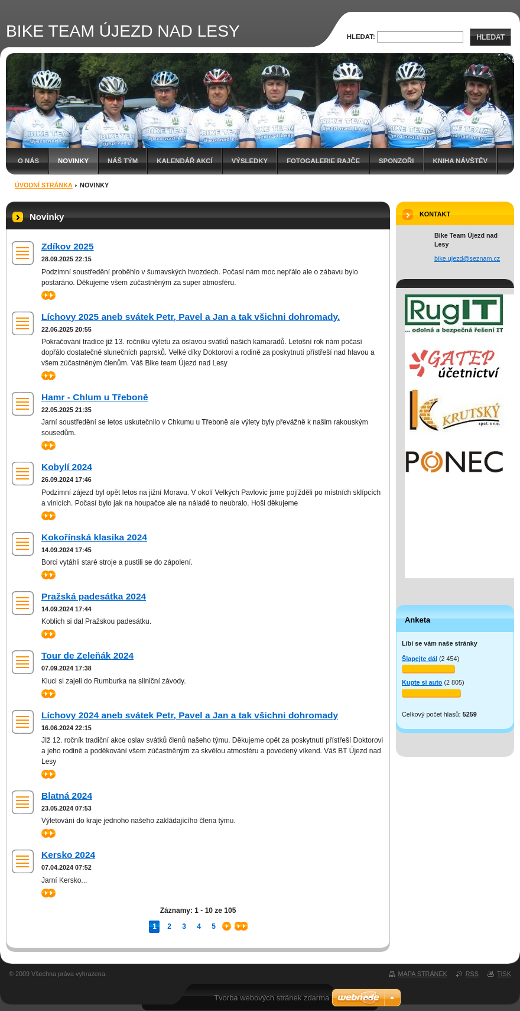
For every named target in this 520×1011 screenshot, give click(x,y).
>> (48, 295)
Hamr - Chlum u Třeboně (94, 397)
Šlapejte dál (419, 658)
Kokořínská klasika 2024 (94, 537)
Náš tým (123, 160)
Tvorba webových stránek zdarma (271, 997)
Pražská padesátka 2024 (93, 596)
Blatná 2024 (66, 795)
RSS (472, 973)
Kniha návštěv (460, 160)
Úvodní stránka (44, 185)
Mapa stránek (422, 973)
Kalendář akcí (185, 160)
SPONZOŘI (396, 160)
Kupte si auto (422, 682)
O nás (28, 160)
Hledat (490, 37)
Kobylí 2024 (66, 467)
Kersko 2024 (68, 855)
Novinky (73, 160)
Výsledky (250, 160)
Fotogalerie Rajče (323, 160)
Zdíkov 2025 (67, 246)
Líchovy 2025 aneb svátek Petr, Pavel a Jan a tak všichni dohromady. (190, 317)
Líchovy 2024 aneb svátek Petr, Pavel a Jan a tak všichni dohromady (189, 715)
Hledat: (361, 36)
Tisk (504, 973)
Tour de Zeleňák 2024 (87, 655)
